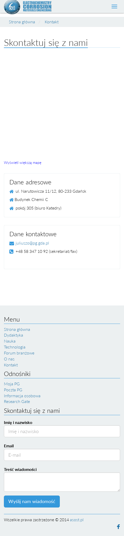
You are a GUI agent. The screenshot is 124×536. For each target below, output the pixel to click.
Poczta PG (13, 389)
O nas (9, 358)
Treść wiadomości (20, 469)
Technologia (14, 346)
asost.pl (77, 519)
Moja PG (12, 383)
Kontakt (51, 21)
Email (9, 445)
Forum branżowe (19, 352)
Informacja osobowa (22, 395)
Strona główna (22, 21)
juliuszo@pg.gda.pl (32, 242)
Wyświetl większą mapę (22, 163)
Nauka (10, 340)
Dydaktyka (13, 334)
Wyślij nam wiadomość (31, 501)
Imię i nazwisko (18, 422)
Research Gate (17, 401)
